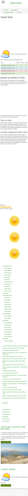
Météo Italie (5, 403)
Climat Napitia (7, 304)
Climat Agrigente (8, 322)
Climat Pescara (8, 309)
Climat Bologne (8, 270)
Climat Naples (7, 306)
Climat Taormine (8, 336)
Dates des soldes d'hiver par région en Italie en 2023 (15, 381)
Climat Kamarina (8, 329)
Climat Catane (7, 325)
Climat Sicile (5, 320)
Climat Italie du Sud (7, 295)
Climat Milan (7, 277)
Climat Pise (7, 279)
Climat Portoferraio (8, 341)
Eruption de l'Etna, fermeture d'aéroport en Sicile (14, 364)
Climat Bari (7, 297)
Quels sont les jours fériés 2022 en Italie (12, 389)
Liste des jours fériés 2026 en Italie (11, 350)
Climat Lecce (7, 302)
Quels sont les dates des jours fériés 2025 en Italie (14, 358)
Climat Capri (7, 300)
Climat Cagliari (7, 316)
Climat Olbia (7, 318)
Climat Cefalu (7, 327)
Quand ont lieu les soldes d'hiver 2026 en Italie (13, 348)
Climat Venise (7, 288)
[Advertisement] (14, 35)
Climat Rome (6, 293)
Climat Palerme (8, 334)
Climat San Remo (8, 282)
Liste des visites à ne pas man (13, 428)
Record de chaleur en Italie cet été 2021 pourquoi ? (14, 398)
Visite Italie (16, 2)
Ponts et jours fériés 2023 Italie (10, 387)
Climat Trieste (7, 284)
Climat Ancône (7, 268)
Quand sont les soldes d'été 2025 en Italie (12, 356)
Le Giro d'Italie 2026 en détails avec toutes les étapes (15, 345)
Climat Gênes (7, 275)
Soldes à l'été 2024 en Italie (9, 370)
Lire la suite (6, 442)
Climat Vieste (7, 311)
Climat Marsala (7, 331)
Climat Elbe (5, 338)
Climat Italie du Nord (7, 266)
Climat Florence (8, 272)
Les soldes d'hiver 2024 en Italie (10, 373)
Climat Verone (7, 291)
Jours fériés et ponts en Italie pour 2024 (12, 379)
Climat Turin (7, 286)
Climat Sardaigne (7, 313)
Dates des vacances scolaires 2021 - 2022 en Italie (14, 395)
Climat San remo (6, 409)
